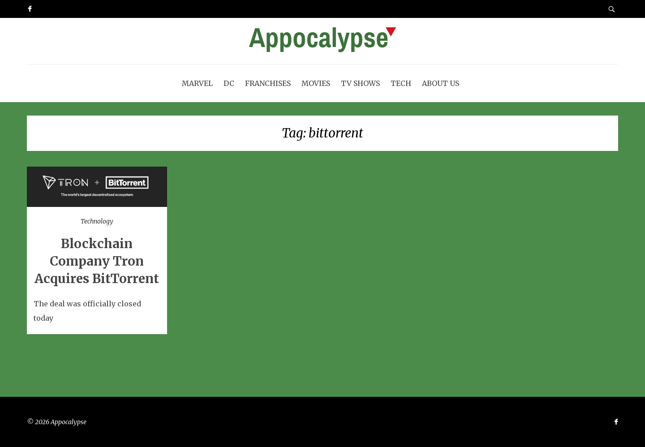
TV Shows (360, 83)
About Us (440, 83)
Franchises (268, 83)
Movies (315, 83)
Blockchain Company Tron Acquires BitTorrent (96, 261)
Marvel (197, 83)
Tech (401, 83)
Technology (97, 221)
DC (229, 83)
